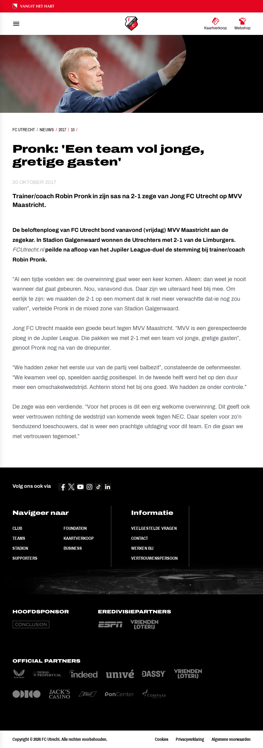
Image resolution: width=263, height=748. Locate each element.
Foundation (75, 528)
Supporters (24, 558)
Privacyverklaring (190, 739)
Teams (18, 538)
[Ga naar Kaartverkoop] (215, 23)
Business (73, 548)
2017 (62, 129)
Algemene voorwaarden (231, 739)
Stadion (20, 548)
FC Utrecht (23, 129)
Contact (139, 538)
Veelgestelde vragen (154, 528)
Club (17, 528)
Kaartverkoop (79, 538)
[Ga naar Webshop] (242, 23)
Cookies (161, 739)
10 (72, 129)
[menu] (16, 23)
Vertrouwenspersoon (154, 558)
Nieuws (47, 129)
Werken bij (142, 548)
